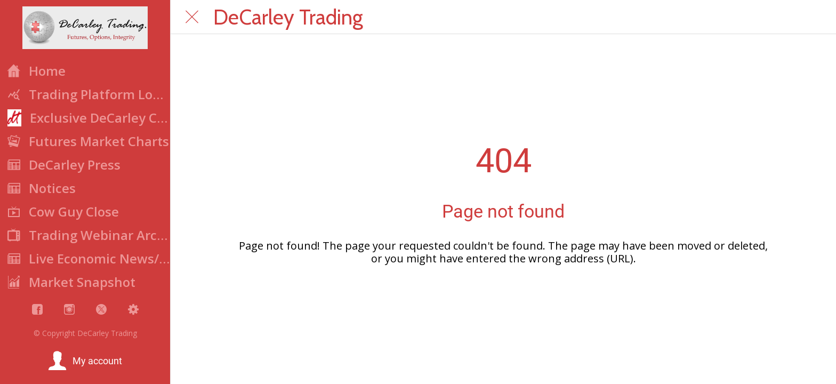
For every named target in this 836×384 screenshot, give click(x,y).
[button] (85, 361)
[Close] (192, 17)
